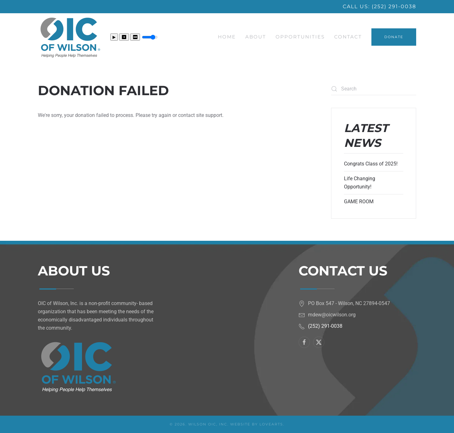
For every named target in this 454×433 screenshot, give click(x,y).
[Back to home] (69, 37)
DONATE (393, 37)
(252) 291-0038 (394, 6)
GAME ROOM (359, 202)
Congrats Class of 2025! (371, 164)
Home (227, 37)
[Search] (373, 89)
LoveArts (271, 424)
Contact (348, 37)
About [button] (255, 37)
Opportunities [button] (300, 37)
